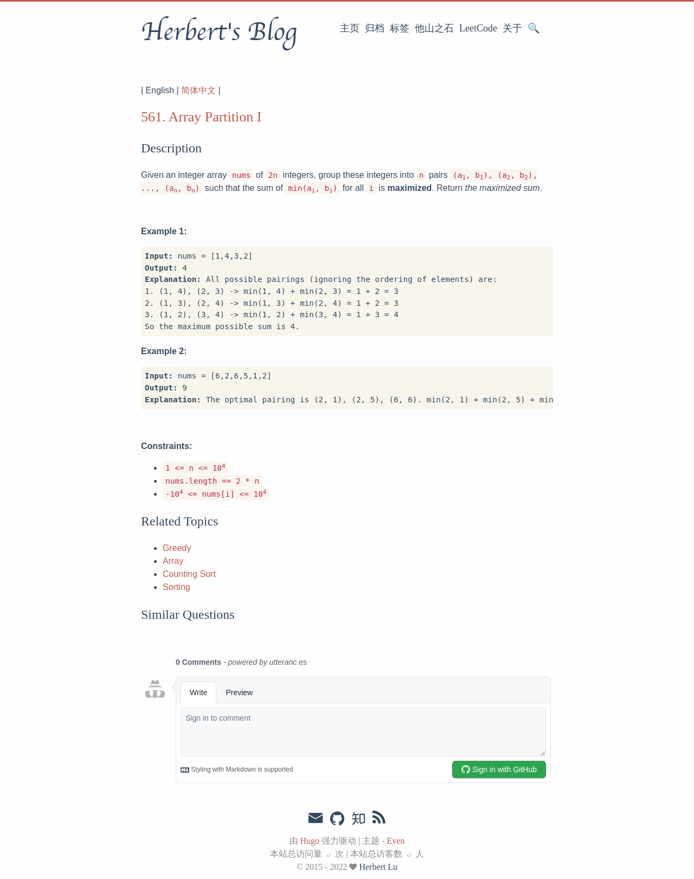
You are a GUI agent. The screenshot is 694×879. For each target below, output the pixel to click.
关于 (512, 28)
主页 (349, 28)
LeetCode (478, 28)
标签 (399, 28)
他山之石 (434, 28)
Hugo (310, 840)
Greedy (177, 548)
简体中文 (198, 90)
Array (173, 561)
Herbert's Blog (219, 32)
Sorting (176, 587)
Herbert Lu (378, 866)
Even (396, 840)
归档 (374, 28)
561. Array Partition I (201, 117)
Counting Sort (189, 574)
